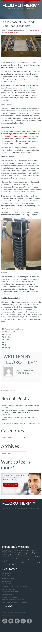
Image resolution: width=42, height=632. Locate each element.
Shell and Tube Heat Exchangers (14, 602)
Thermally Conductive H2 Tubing (14, 586)
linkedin (10, 621)
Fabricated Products (10, 597)
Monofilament (7, 594)
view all (7, 606)
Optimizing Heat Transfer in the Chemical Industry (21, 423)
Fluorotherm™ (18, 503)
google (23, 621)
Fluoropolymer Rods (10, 592)
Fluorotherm (9, 334)
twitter (17, 621)
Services (14, 480)
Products (5, 480)
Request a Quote (10, 485)
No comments (10, 337)
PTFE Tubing (6, 573)
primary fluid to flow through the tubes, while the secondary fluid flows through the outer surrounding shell (20, 133)
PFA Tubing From (8, 578)
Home (3, 30)
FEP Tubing (6, 576)
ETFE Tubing (6, 581)
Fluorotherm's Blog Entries (15, 30)
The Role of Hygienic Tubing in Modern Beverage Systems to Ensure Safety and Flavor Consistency (20, 412)
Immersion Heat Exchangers (13, 600)
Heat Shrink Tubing (9, 589)
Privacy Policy (21, 612)
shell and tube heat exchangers (23, 85)
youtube (4, 621)
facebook (29, 621)
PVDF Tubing (6, 584)
